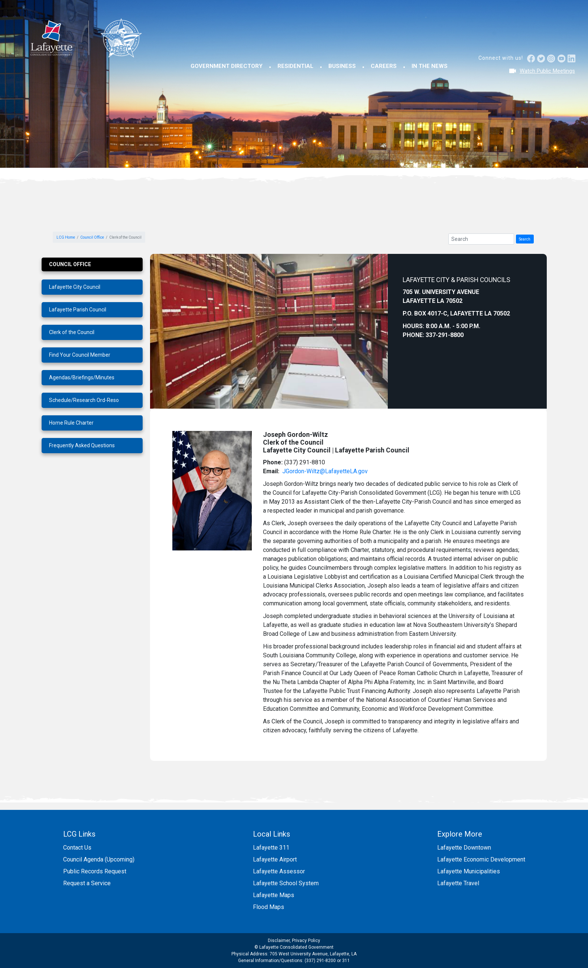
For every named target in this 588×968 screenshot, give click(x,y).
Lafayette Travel (458, 883)
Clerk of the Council (71, 332)
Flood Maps (268, 906)
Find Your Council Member (79, 355)
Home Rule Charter (71, 423)
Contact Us (77, 847)
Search (524, 239)
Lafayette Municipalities (468, 871)
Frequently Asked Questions (82, 445)
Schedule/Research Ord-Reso (84, 400)
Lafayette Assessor (279, 871)
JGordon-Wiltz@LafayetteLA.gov (325, 471)
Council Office (92, 237)
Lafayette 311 (271, 847)
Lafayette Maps (273, 895)
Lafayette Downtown (464, 847)
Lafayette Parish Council (77, 310)
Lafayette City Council (74, 287)
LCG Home (65, 237)
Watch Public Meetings (547, 71)
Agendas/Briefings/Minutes (81, 377)
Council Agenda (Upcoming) (98, 859)
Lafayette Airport (275, 859)
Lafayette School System (286, 883)
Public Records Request (94, 871)
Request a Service (87, 883)
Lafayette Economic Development (481, 859)
